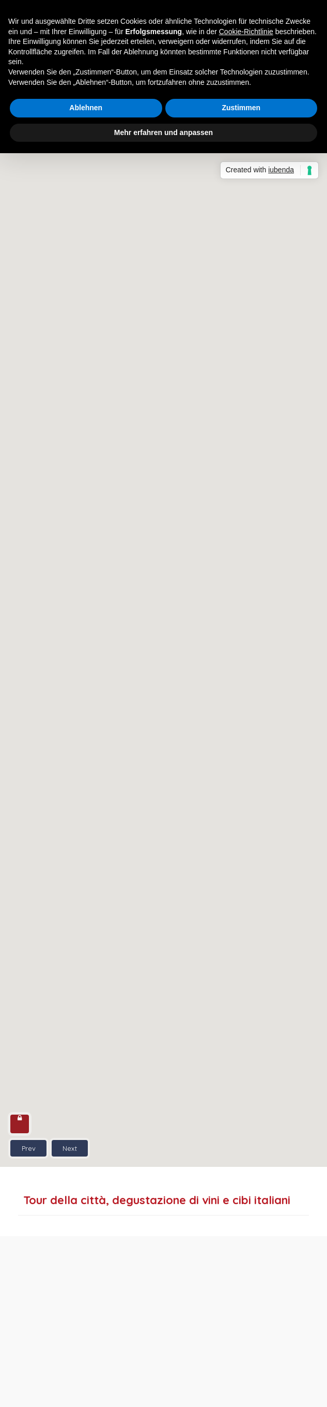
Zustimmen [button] (241, 107)
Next (70, 1148)
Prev (29, 1148)
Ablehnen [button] (85, 107)
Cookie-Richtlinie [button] (246, 31)
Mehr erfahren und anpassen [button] (163, 132)
